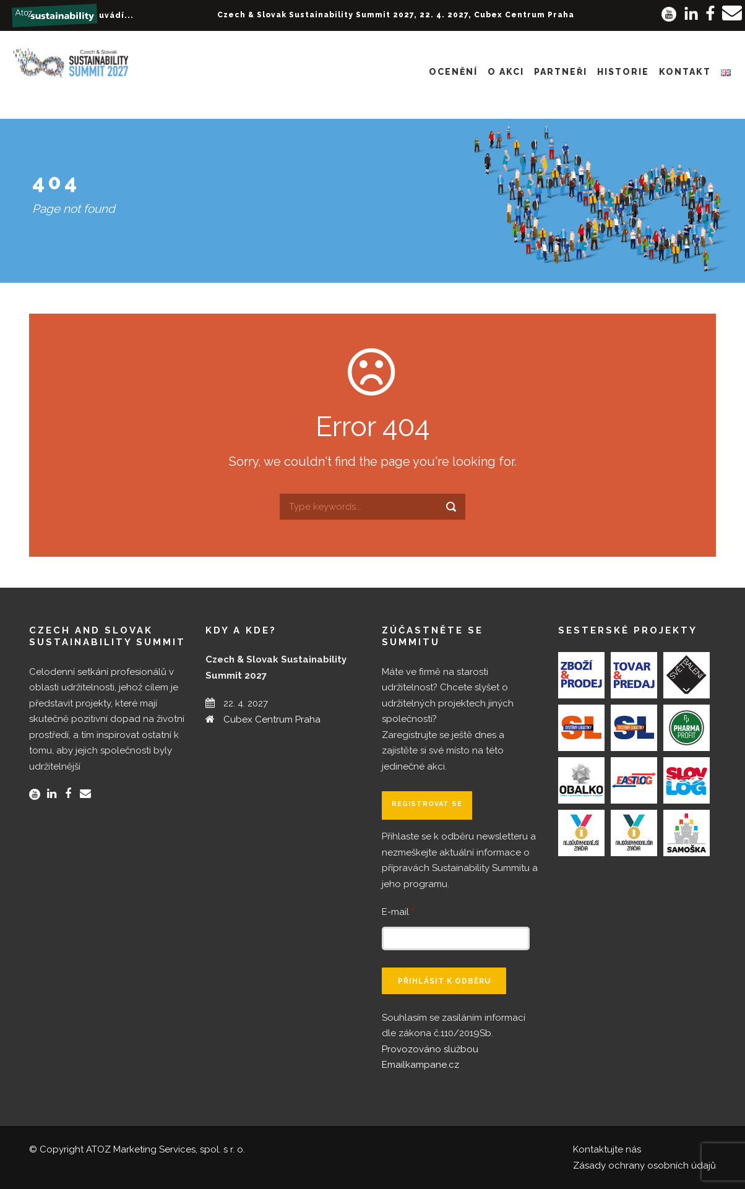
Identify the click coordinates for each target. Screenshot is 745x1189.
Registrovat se (427, 804)
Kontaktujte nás (607, 1149)
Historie (623, 72)
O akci (506, 72)
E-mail (398, 911)
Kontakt (685, 72)
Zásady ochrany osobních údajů (644, 1165)
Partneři (560, 72)
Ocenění (453, 72)
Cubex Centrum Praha (272, 719)
